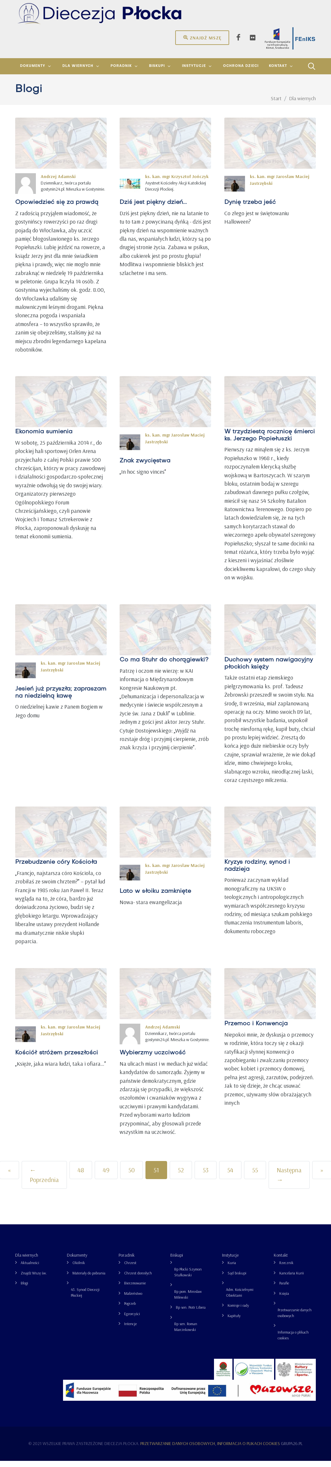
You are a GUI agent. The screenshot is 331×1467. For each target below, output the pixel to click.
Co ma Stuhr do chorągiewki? (164, 666)
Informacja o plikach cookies (293, 1341)
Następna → (289, 1181)
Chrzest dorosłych (138, 1279)
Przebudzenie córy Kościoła (56, 868)
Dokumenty (77, 1261)
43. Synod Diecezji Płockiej (85, 1298)
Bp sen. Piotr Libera (191, 1313)
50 (131, 1176)
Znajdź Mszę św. (34, 1279)
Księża (284, 1299)
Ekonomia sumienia (43, 438)
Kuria (232, 1268)
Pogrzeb (130, 1309)
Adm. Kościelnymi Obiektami (239, 1298)
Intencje (130, 1329)
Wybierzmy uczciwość (153, 1059)
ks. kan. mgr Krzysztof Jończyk (176, 182)
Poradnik (126, 1261)
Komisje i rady (238, 1311)
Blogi (24, 1289)
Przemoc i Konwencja (256, 1030)
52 (181, 1176)
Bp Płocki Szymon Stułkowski (188, 1278)
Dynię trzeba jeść (250, 208)
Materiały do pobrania (88, 1279)
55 (255, 1176)
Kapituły (234, 1321)
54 (230, 1176)
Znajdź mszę (202, 37)
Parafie (284, 1289)
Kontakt (281, 1261)
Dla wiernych (26, 1261)
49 (106, 1176)
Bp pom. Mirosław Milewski (188, 1300)
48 (81, 1176)
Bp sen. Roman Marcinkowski (185, 1332)
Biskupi (176, 1261)
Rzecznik (286, 1268)
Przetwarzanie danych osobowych (295, 1319)
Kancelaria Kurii (291, 1279)
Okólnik (78, 1268)
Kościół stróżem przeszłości (56, 1059)
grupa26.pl (292, 1449)
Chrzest (130, 1268)
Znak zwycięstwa (145, 467)
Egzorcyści (132, 1319)
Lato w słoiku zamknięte (155, 898)
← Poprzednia (44, 1181)
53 (205, 1176)
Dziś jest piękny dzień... (153, 208)
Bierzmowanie (135, 1289)
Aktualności (30, 1268)
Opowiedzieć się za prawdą (57, 208)
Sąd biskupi (237, 1279)
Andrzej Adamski (58, 182)
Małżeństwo (133, 1299)
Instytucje (230, 1261)
